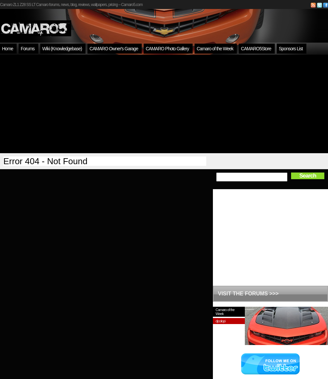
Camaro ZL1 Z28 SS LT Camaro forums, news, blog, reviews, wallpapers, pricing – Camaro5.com (71, 4)
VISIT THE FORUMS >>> (248, 293)
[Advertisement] (164, 104)
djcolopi (220, 321)
